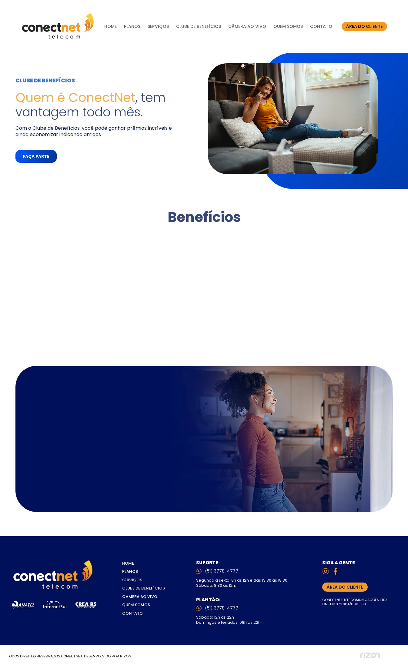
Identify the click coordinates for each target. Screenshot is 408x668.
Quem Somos (288, 26)
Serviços (158, 26)
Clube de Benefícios (198, 26)
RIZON (125, 656)
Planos (132, 26)
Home (110, 26)
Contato (321, 26)
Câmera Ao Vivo (247, 26)
